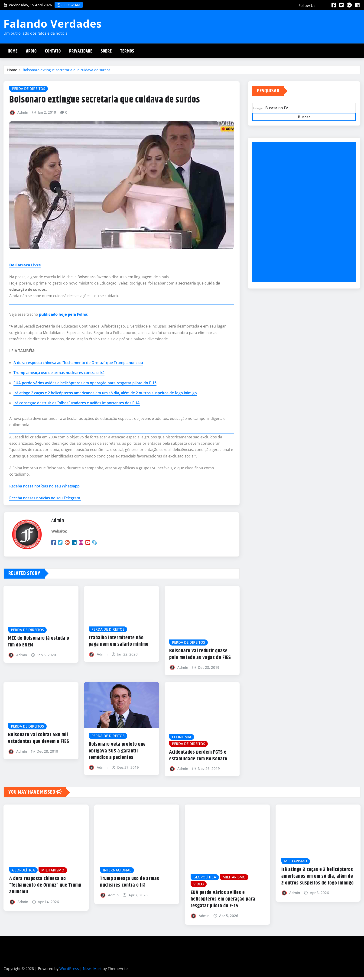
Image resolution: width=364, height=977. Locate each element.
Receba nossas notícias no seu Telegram (45, 497)
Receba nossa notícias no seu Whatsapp (44, 486)
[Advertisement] (306, 212)
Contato (53, 51)
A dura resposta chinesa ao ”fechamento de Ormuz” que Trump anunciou (78, 362)
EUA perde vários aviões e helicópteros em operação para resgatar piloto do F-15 (84, 382)
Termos (127, 51)
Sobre (106, 51)
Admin (22, 112)
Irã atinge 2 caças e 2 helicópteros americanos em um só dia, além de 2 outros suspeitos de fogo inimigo (105, 392)
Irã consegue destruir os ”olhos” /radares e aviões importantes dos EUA (76, 402)
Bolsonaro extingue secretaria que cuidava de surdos (66, 69)
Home (13, 51)
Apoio (31, 51)
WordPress (69, 968)
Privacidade (80, 51)
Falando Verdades (52, 23)
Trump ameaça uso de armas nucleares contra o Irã (58, 372)
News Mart (92, 968)
